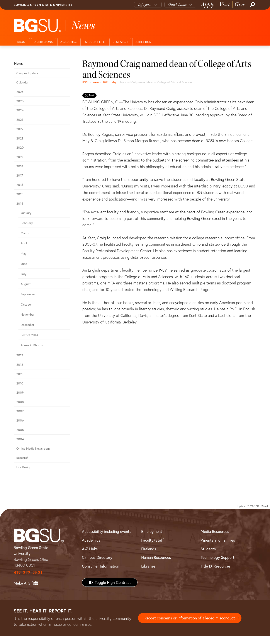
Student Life (95, 42)
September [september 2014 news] (28, 294)
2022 (20, 129)
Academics (68, 42)
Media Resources (215, 531)
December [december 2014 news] (27, 325)
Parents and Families (218, 540)
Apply (207, 4)
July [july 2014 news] (23, 274)
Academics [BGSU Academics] (91, 540)
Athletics (143, 42)
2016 (19, 185)
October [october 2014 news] (26, 304)
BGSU (85, 82)
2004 (20, 439)
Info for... (144, 4)
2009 (20, 392)
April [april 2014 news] (24, 243)
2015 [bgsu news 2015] (19, 194)
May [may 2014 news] (114, 82)
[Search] (252, 4)
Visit (224, 4)
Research (120, 42)
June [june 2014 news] (24, 264)
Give (239, 4)
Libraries (148, 566)
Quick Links (177, 4)
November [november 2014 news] (27, 314)
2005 (20, 430)
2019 (19, 157)
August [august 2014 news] (26, 284)
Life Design (23, 467)
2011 (19, 374)
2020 (20, 147)
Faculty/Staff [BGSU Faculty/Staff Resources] (152, 540)
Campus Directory (97, 557)
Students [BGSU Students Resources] (208, 548)
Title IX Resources (216, 566)
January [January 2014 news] (26, 213)
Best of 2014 (29, 335)
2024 (20, 110)
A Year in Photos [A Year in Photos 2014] (32, 345)
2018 (19, 166)
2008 (20, 402)
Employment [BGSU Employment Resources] (151, 531)
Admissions (43, 42)
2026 (20, 92)
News (95, 82)
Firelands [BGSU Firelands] (148, 548)
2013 (19, 355)
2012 (19, 364)
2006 (20, 420)
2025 (20, 101)
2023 (20, 119)
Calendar (22, 82)
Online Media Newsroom (33, 448)
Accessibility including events (106, 531)
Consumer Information (100, 566)
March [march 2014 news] (25, 233)
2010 (19, 383)
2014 (105, 82)
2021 (19, 138)
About (22, 42)
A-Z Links (90, 548)
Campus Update (27, 73)
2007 (20, 411)
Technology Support (217, 557)
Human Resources (156, 557)
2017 (19, 175)
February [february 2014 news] (27, 223)
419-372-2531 (28, 572)
